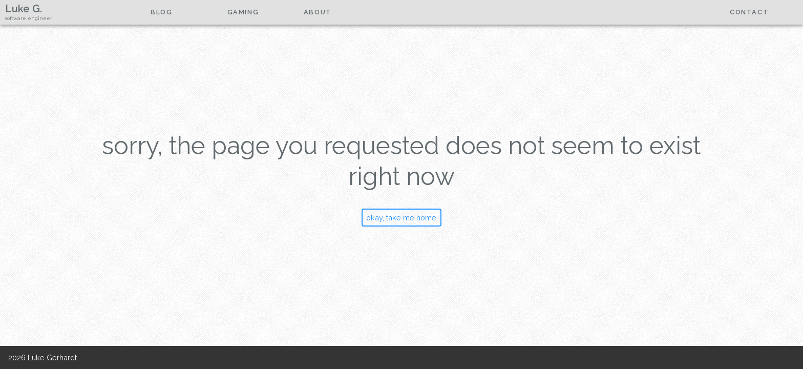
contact (749, 12)
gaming (243, 12)
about (318, 12)
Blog (161, 12)
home (85, 12)
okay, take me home (401, 217)
